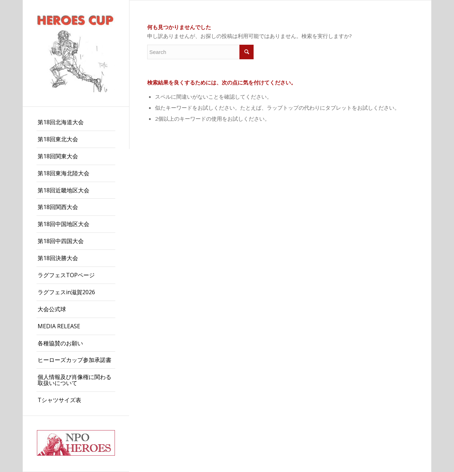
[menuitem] (76, 122)
